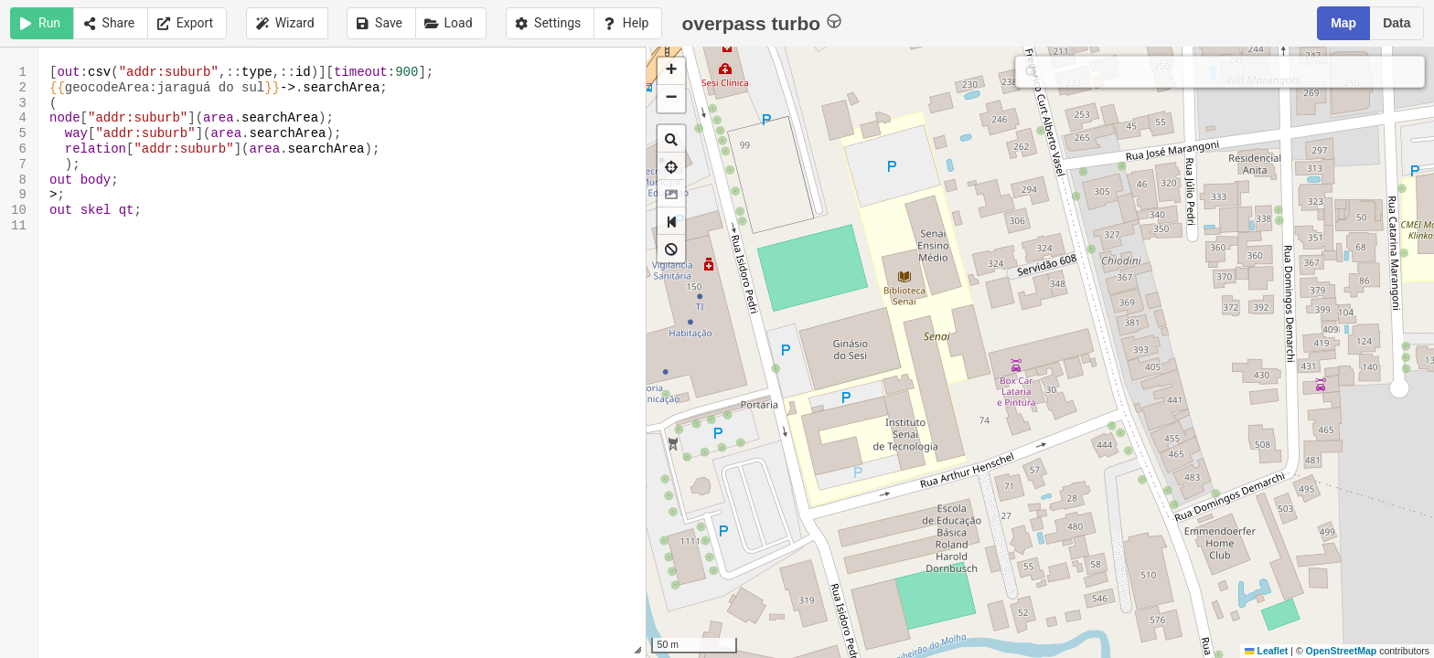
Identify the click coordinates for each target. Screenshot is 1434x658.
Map (1343, 23)
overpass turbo (761, 22)
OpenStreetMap (1341, 650)
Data (1396, 23)
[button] (671, 71)
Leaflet (1266, 650)
